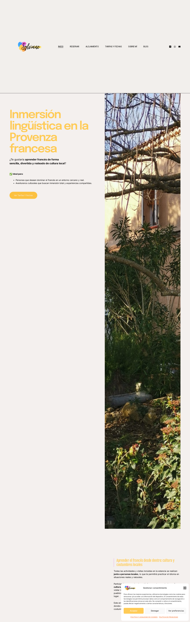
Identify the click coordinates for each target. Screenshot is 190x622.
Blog (145, 46)
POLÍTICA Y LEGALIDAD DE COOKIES (144, 617)
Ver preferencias (176, 611)
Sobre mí (132, 46)
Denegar (155, 611)
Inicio (60, 46)
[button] (185, 588)
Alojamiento (92, 46)
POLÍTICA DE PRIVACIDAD (168, 617)
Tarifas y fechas (113, 46)
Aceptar (133, 611)
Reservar (74, 46)
